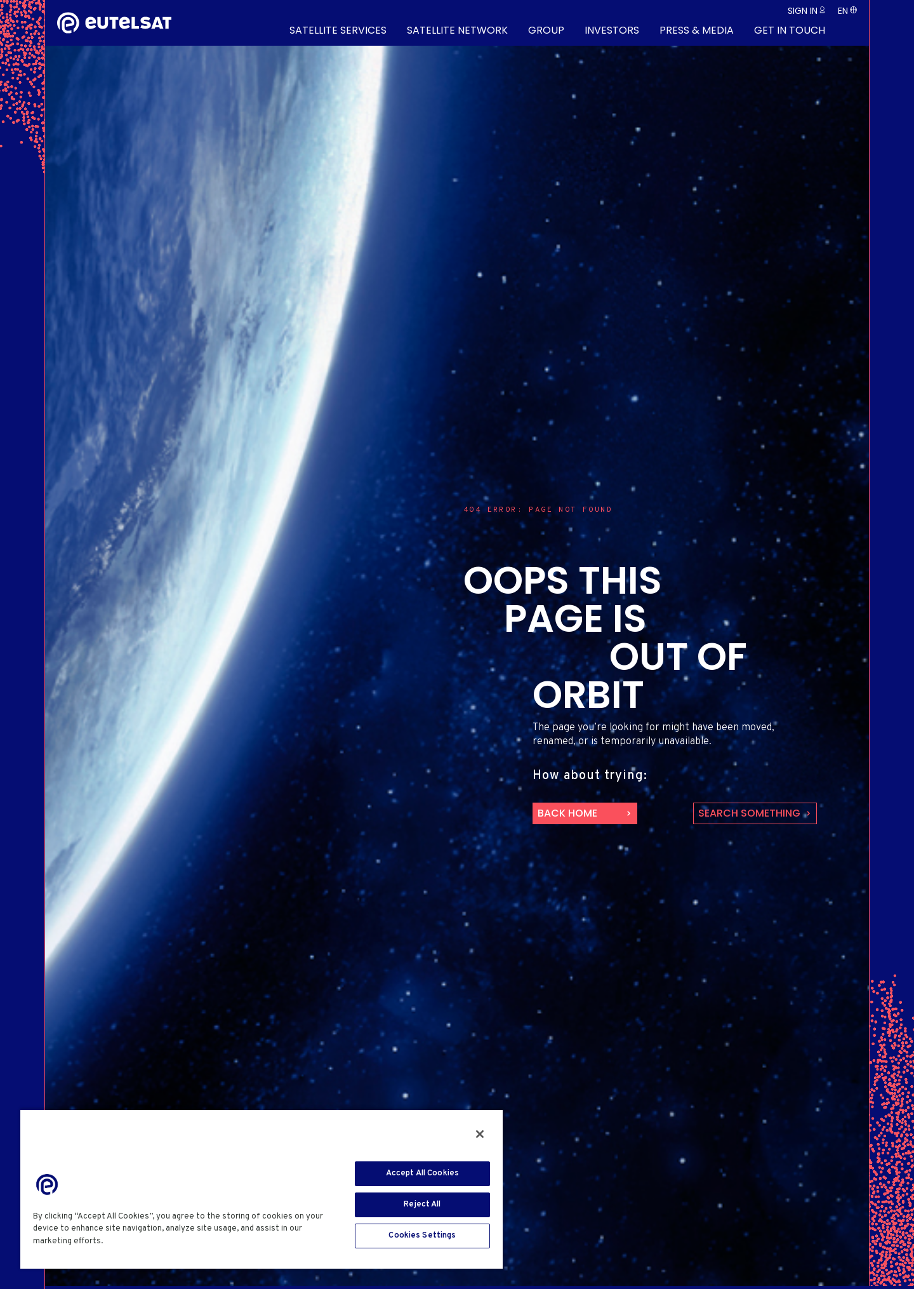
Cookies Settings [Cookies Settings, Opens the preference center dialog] (422, 1236)
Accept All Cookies (422, 1173)
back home (567, 813)
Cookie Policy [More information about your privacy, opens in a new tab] (135, 1241)
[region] (261, 1189)
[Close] (480, 1134)
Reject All (422, 1204)
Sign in (803, 10)
